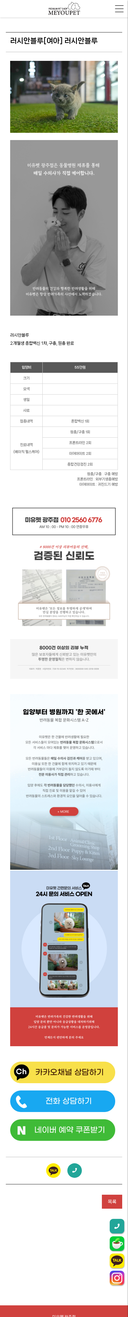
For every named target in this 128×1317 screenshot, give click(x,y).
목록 (112, 1201)
